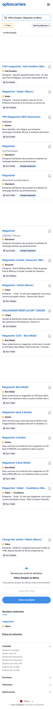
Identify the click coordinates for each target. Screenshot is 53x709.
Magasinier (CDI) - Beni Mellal (19, 335)
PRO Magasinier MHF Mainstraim (21, 116)
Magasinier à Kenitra (14, 437)
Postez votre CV (9, 653)
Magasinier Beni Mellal (15, 387)
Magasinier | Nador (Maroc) (18, 91)
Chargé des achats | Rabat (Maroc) (22, 539)
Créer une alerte (26, 600)
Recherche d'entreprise (12, 657)
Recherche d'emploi (10, 650)
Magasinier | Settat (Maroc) (17, 285)
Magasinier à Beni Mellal (16, 462)
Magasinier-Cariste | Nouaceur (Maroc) (24, 260)
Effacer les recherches (12, 634)
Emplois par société (11, 670)
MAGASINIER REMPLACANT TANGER (23, 310)
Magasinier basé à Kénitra (17, 412)
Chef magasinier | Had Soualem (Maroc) (24, 66)
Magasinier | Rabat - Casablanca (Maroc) (24, 488)
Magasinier (8, 146)
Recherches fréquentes (12, 660)
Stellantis (7, 121)
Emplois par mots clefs (12, 663)
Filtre (7, 25)
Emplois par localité (11, 667)
